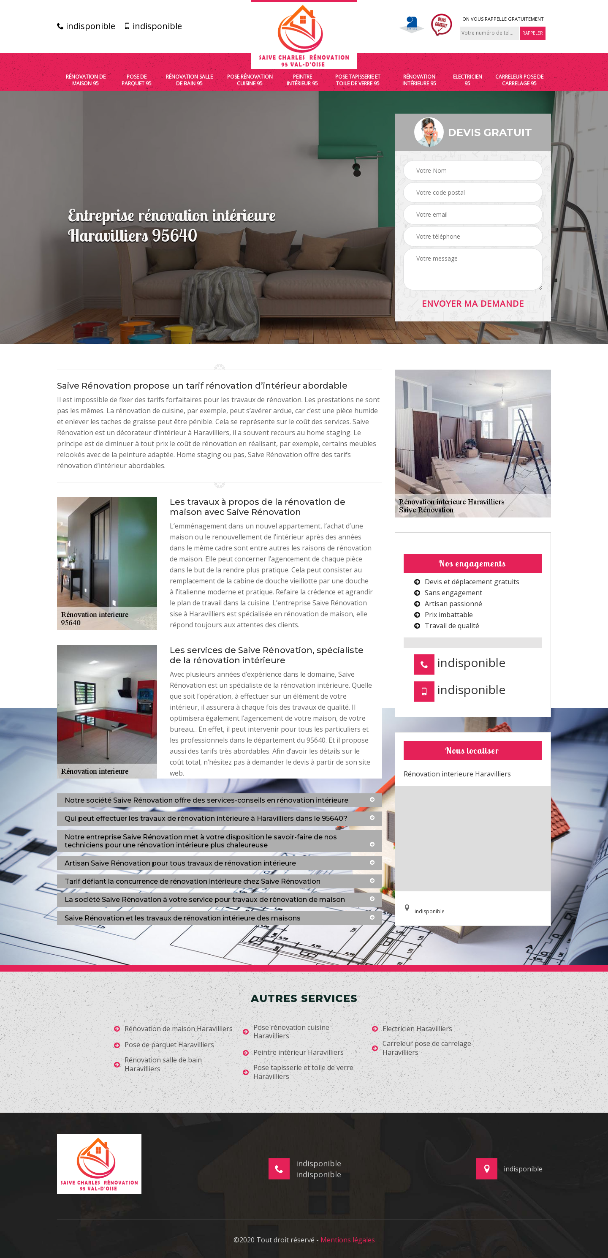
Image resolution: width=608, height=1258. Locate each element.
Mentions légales (347, 1239)
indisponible (86, 26)
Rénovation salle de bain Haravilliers (158, 1064)
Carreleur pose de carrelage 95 (519, 80)
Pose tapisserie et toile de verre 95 (357, 80)
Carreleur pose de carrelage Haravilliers (421, 1048)
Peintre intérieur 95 (302, 80)
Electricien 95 (467, 80)
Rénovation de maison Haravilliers (173, 1028)
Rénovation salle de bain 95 (189, 80)
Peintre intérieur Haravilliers (293, 1052)
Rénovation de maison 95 (86, 80)
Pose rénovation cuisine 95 (250, 80)
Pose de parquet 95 (137, 80)
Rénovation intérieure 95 (419, 80)
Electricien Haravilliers (412, 1028)
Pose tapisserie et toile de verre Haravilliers (298, 1072)
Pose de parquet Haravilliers (164, 1044)
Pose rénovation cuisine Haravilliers (286, 1032)
